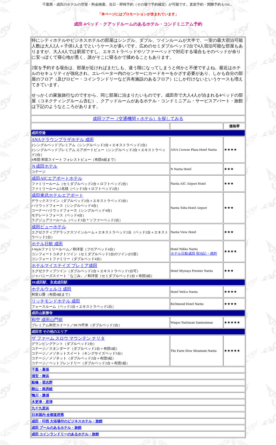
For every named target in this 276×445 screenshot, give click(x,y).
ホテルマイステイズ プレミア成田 (64, 265)
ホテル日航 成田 (47, 243)
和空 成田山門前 (47, 319)
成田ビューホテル (49, 227)
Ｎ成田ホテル (44, 166)
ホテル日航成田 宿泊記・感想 (194, 253)
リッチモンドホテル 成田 (56, 301)
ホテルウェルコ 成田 (51, 289)
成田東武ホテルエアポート (57, 195)
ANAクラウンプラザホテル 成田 (63, 139)
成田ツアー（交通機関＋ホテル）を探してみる (138, 118)
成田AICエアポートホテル (57, 178)
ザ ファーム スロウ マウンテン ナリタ (68, 338)
